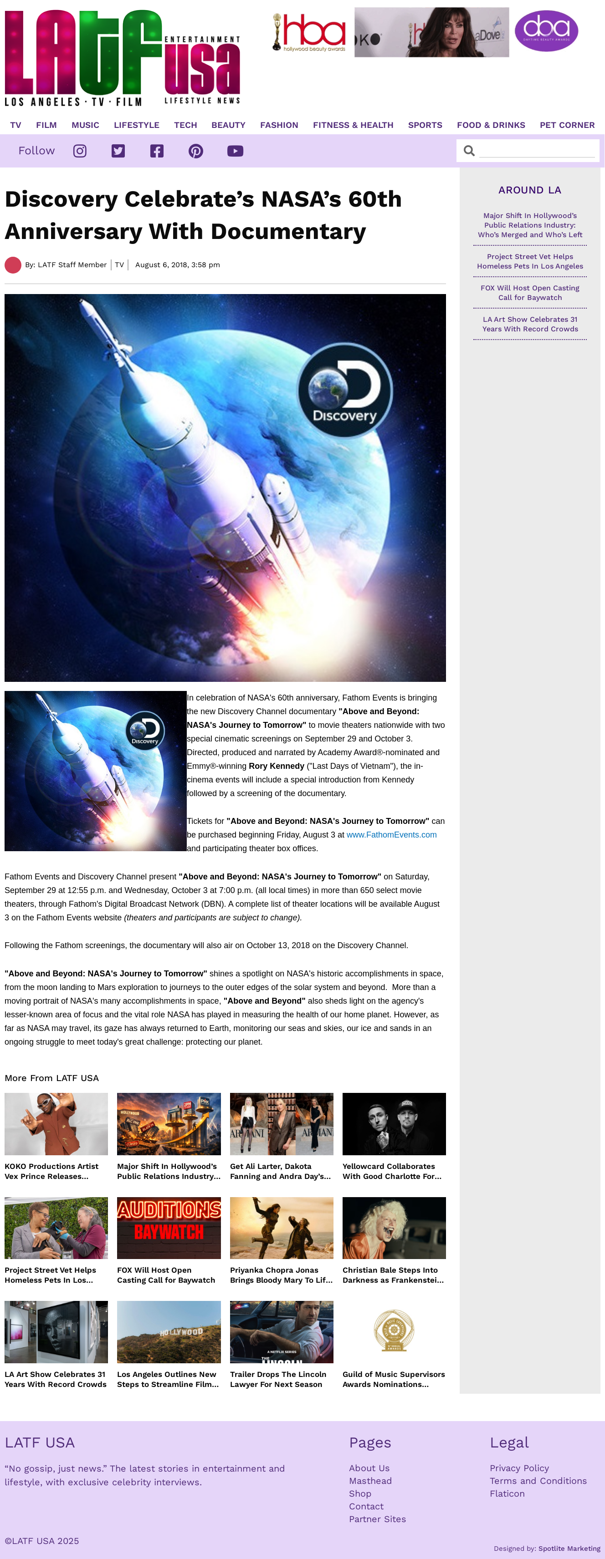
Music (85, 125)
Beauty (228, 125)
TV (15, 125)
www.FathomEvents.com (392, 834)
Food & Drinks (491, 125)
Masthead (370, 1480)
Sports (425, 125)
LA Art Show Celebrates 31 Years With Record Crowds (56, 1379)
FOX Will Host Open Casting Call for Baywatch (166, 1275)
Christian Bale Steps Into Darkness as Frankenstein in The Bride (392, 1275)
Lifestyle (136, 125)
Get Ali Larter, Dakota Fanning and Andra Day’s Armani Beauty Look (277, 1171)
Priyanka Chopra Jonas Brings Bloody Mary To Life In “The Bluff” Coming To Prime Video (280, 1275)
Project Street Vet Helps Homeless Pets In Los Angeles (50, 1275)
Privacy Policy (519, 1468)
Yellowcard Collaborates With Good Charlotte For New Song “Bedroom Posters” (389, 1171)
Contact (366, 1506)
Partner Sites (377, 1518)
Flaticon (507, 1493)
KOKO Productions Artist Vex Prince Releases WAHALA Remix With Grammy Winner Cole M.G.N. (51, 1171)
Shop (360, 1493)
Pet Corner (567, 125)
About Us (369, 1468)
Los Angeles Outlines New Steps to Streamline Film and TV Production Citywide (166, 1379)
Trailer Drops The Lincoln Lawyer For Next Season (278, 1379)
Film (46, 125)
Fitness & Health (353, 125)
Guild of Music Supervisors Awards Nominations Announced (394, 1379)
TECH (185, 125)
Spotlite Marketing (569, 1548)
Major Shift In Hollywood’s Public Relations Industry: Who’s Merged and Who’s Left (167, 1171)
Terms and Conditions (538, 1480)
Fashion (279, 125)
